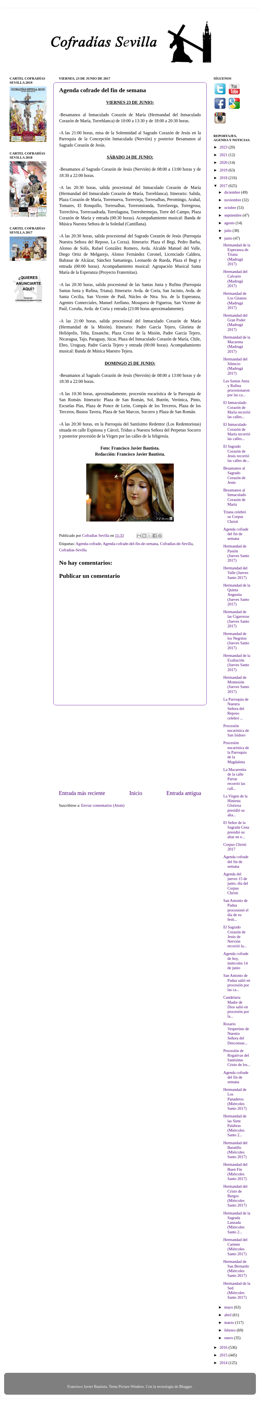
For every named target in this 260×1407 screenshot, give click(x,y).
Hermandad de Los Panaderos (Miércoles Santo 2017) (235, 1099)
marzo (229, 1322)
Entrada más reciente (82, 793)
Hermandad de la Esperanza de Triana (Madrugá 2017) (236, 254)
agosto (230, 223)
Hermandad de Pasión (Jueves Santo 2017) (236, 553)
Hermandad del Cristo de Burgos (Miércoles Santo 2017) (235, 1195)
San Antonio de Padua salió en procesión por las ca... (236, 982)
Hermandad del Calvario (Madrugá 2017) (235, 278)
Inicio (135, 793)
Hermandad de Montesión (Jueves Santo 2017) (236, 684)
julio (228, 230)
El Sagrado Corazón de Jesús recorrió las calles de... (236, 453)
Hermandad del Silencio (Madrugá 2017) (235, 366)
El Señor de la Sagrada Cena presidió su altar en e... (236, 829)
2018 (223, 178)
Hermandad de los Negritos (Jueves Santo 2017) (236, 640)
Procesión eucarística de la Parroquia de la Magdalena (236, 752)
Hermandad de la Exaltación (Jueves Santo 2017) (236, 662)
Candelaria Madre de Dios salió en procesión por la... (236, 1006)
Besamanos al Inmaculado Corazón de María (234, 497)
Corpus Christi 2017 (234, 846)
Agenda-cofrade (88, 543)
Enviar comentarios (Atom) (103, 805)
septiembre (233, 215)
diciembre (232, 192)
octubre (230, 207)
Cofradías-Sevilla (73, 550)
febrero (230, 1330)
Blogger (185, 1386)
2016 (223, 1347)
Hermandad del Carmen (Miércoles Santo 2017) (235, 1246)
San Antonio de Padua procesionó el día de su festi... (236, 910)
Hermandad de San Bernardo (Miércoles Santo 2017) (236, 1268)
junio (228, 238)
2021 (223, 155)
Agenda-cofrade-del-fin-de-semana (130, 543)
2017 (223, 185)
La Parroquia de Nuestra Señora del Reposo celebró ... (236, 708)
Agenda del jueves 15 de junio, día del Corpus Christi (235, 883)
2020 (223, 162)
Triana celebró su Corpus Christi (234, 517)
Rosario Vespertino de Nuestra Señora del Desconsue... (236, 1033)
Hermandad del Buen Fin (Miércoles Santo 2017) (235, 1171)
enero (229, 1338)
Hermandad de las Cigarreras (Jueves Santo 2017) (236, 619)
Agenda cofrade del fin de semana (236, 534)
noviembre (233, 200)
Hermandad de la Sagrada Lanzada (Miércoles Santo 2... (236, 1222)
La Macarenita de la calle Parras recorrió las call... (234, 779)
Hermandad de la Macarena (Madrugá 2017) (236, 344)
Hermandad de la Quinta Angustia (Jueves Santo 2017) (236, 594)
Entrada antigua (183, 793)
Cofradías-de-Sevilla (176, 543)
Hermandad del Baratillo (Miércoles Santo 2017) (235, 1150)
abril (228, 1315)
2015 (223, 1355)
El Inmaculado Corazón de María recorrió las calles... (236, 409)
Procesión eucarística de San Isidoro (236, 731)
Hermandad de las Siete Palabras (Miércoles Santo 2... (234, 1125)
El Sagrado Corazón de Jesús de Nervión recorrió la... (235, 936)
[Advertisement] (130, 747)
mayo (229, 1307)
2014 (223, 1363)
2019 (223, 170)
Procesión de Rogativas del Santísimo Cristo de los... (236, 1057)
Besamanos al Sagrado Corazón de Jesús (234, 475)
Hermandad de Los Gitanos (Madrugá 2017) (235, 300)
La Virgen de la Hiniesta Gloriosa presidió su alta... (235, 805)
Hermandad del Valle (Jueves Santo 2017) (235, 573)
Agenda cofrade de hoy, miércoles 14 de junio (236, 960)
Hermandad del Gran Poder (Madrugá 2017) (235, 322)
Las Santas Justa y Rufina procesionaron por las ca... (236, 388)
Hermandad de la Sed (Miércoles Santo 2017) (236, 1290)
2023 (223, 147)
